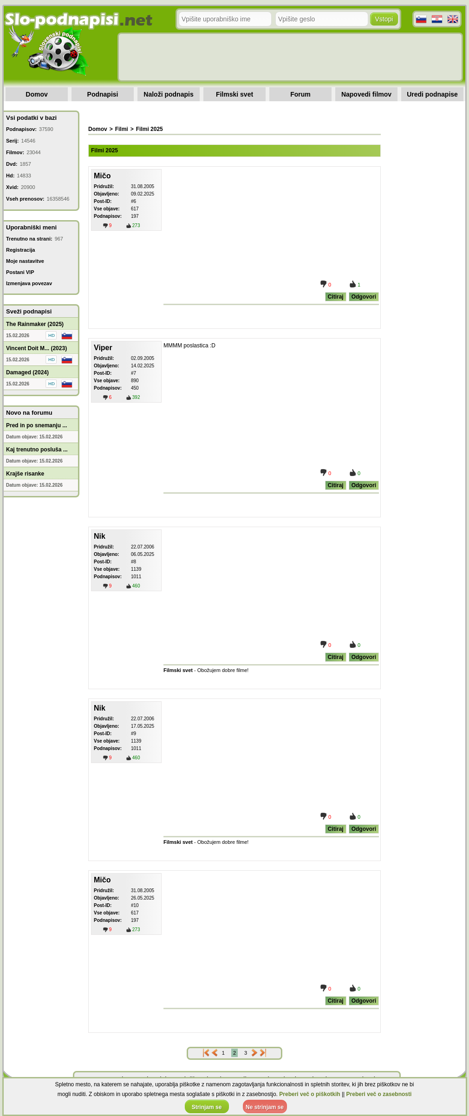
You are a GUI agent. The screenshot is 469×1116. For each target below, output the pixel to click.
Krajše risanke (25, 473)
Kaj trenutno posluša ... (37, 449)
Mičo (102, 176)
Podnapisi (102, 94)
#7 (133, 373)
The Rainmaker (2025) (35, 324)
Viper (103, 348)
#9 (133, 733)
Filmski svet (234, 94)
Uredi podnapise (432, 94)
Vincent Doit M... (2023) (36, 348)
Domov (36, 94)
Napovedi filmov (366, 94)
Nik (99, 536)
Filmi (121, 129)
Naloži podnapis (168, 94)
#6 (133, 201)
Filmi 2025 (149, 129)
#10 (135, 905)
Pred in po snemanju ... (36, 425)
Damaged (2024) (27, 372)
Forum (300, 94)
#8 (133, 561)
